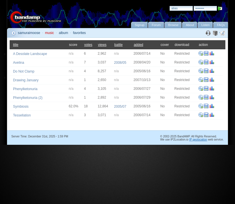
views (102, 45)
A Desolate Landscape (30, 54)
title (15, 45)
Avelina (18, 63)
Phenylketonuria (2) (27, 98)
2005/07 (120, 107)
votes (88, 45)
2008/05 (120, 63)
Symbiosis (21, 107)
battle (118, 45)
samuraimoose (29, 33)
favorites (79, 33)
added (138, 45)
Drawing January (26, 80)
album (63, 33)
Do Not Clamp (23, 71)
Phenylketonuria (25, 89)
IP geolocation (198, 139)
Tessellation (22, 115)
